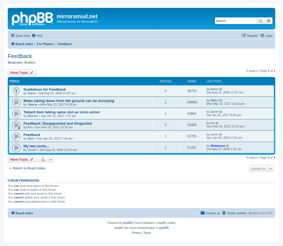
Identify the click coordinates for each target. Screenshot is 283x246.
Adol (31, 138)
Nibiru (215, 100)
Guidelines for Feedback (44, 89)
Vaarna (32, 104)
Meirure (33, 115)
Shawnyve (218, 145)
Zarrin (215, 111)
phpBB (127, 222)
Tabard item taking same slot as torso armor (61, 112)
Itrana (31, 93)
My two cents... (36, 146)
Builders (30, 62)
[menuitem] (37, 35)
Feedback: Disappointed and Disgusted (57, 123)
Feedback (20, 56)
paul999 (164, 227)
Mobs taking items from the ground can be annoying (68, 101)
